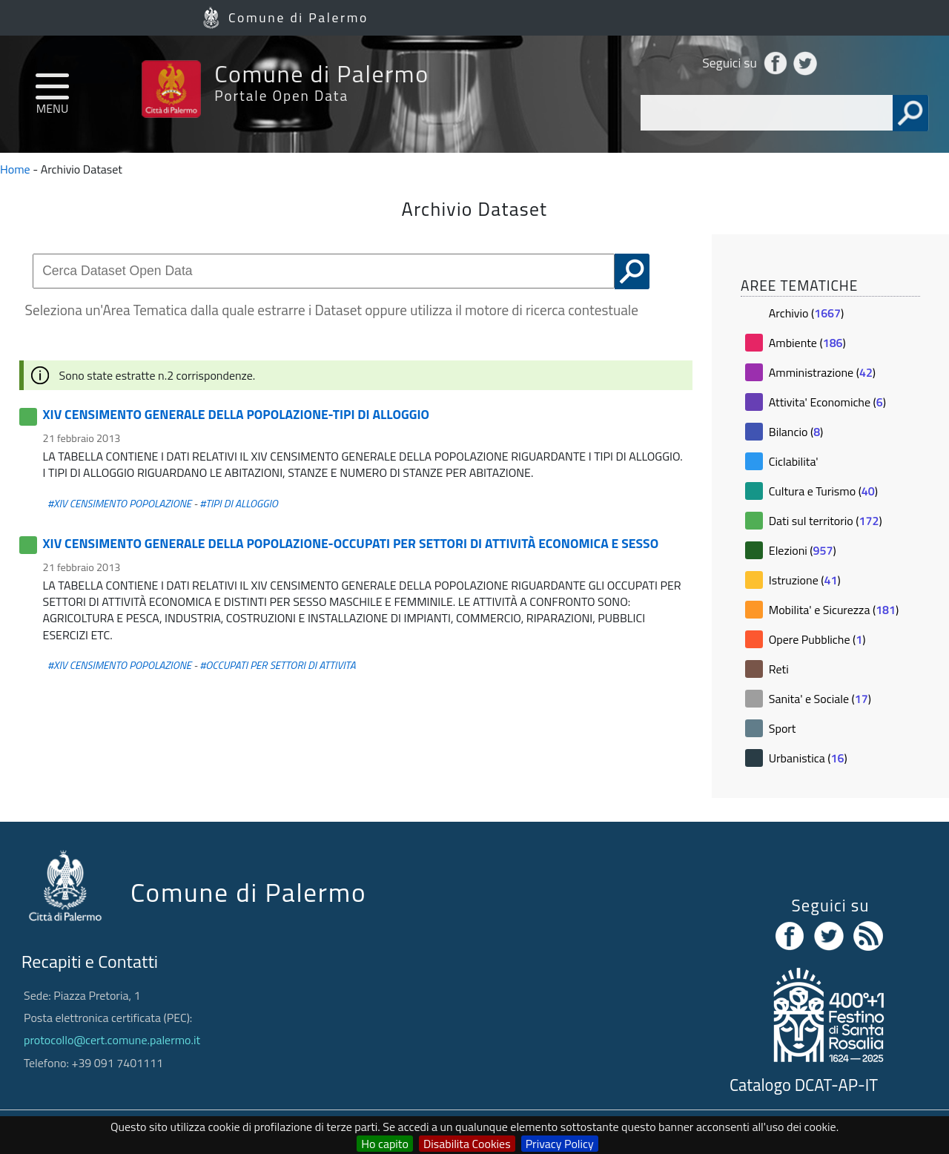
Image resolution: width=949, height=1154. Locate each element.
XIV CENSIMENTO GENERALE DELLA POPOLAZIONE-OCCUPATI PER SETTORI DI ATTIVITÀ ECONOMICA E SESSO (351, 543)
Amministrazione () (822, 372)
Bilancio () (796, 432)
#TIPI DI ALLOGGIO (238, 503)
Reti (779, 669)
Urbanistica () (808, 758)
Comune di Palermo (298, 17)
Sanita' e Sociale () (820, 699)
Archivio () (806, 313)
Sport (782, 728)
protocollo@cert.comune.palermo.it (112, 1040)
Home (15, 169)
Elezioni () (802, 550)
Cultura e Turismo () (823, 491)
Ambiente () (807, 343)
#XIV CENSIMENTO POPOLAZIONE (119, 503)
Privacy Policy (560, 1143)
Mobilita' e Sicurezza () (834, 610)
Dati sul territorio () (825, 521)
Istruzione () (805, 580)
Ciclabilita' (794, 461)
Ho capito (385, 1143)
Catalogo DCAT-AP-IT (804, 1085)
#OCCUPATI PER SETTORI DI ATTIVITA (277, 665)
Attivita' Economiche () (827, 402)
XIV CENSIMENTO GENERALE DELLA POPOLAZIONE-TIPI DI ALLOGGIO (236, 414)
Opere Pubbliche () (817, 639)
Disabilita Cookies (467, 1143)
